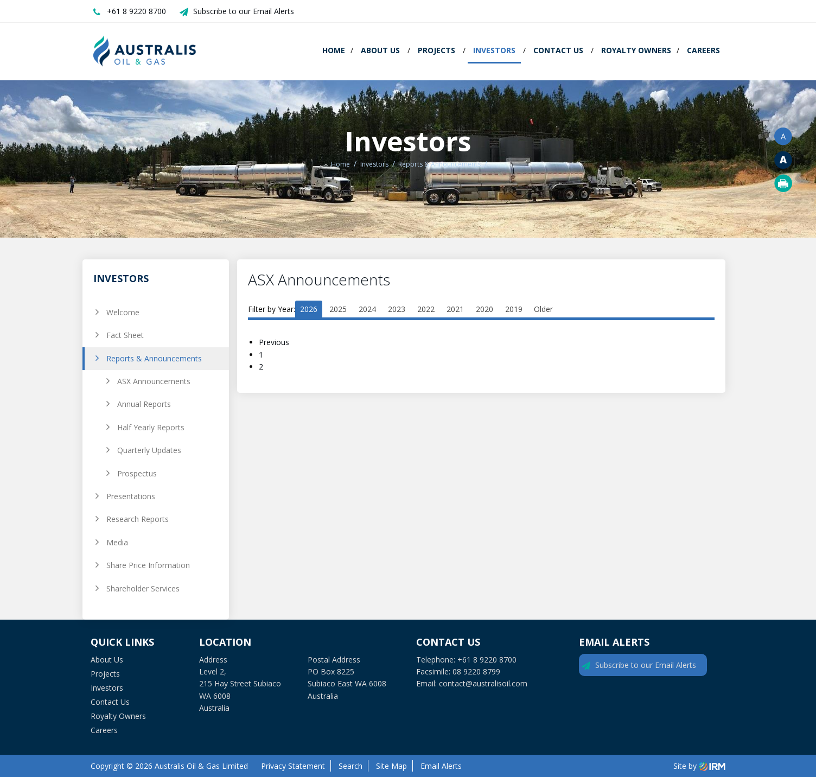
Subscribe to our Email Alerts (243, 11)
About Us (380, 50)
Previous (275, 342)
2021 (455, 309)
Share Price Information (148, 565)
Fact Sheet (125, 335)
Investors (494, 50)
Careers (703, 50)
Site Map (391, 766)
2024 (367, 309)
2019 (513, 309)
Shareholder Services (143, 588)
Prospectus (137, 473)
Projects (436, 50)
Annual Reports (144, 404)
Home (333, 50)
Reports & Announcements (154, 358)
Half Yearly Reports (150, 427)
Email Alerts (441, 766)
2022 (426, 309)
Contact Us (558, 50)
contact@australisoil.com (483, 683)
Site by (699, 766)
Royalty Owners (636, 50)
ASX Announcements (153, 381)
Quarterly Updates (149, 450)
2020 (484, 309)
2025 (338, 309)
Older (543, 309)
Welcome (122, 312)
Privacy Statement (293, 766)
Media (117, 542)
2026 (308, 309)
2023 (396, 309)
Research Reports (137, 519)
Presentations (130, 496)
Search (350, 766)
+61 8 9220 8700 (136, 11)
